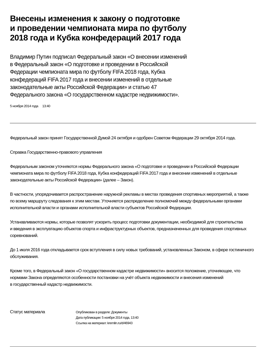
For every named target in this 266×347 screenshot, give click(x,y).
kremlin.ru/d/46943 (119, 323)
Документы (119, 312)
